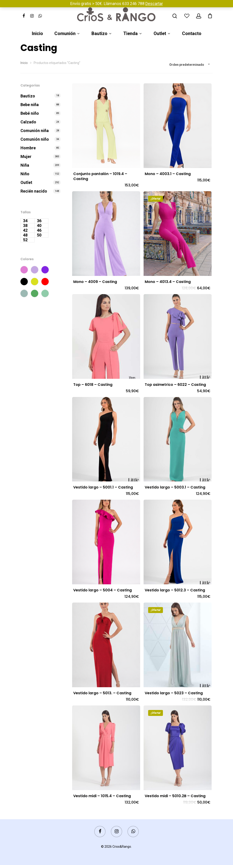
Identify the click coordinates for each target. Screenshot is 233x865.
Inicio (37, 33)
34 (25, 221)
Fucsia (24, 269)
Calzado (28, 122)
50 (39, 235)
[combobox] (190, 64)
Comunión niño (34, 139)
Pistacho (34, 281)
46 (39, 230)
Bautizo (101, 33)
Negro (24, 281)
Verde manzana (45, 293)
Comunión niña (34, 130)
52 (25, 240)
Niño (24, 173)
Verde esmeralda (34, 293)
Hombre (28, 147)
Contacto (191, 33)
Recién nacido (33, 191)
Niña (24, 165)
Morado (45, 269)
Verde (24, 293)
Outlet (162, 33)
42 (25, 230)
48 (25, 235)
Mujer (25, 156)
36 (39, 221)
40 (39, 225)
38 (25, 225)
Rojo (45, 281)
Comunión (66, 33)
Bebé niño (29, 113)
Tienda (132, 33)
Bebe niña (29, 104)
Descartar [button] (154, 3)
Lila (34, 269)
